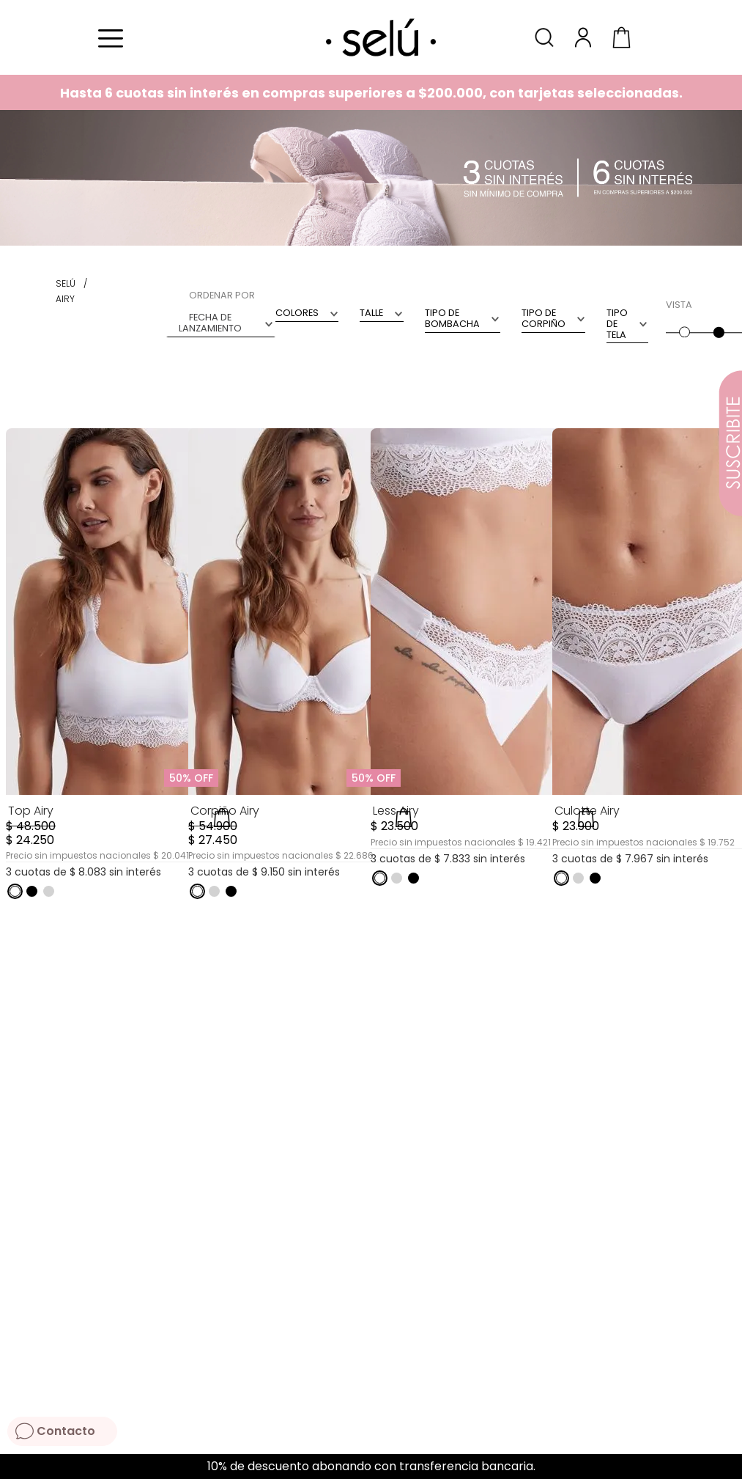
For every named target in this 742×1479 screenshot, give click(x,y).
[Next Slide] (725, 1467)
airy (65, 299)
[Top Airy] (119, 676)
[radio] (683, 317)
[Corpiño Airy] (301, 676)
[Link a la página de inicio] (65, 284)
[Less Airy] (484, 676)
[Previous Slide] (16, 1467)
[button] (547, 37)
